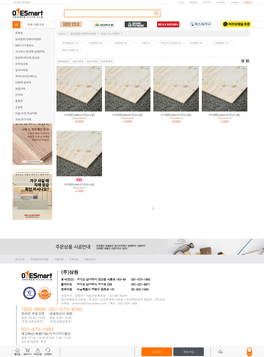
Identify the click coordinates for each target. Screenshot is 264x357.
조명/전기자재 (23, 119)
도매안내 (248, 2)
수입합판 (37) (95, 43)
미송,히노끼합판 (110, 33)
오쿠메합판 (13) (70, 43)
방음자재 (20, 88)
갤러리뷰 (247, 61)
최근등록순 (107, 61)
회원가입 (193, 2)
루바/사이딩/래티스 (26, 76)
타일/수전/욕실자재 (26, 113)
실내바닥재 (21, 70)
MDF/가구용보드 (24, 45)
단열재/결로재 (23, 82)
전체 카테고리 (37, 24)
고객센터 (234, 2)
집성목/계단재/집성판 (27, 57)
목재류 (19, 33)
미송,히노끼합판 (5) (171, 43)
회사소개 (20, 259)
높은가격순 (92, 61)
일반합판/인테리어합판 (28, 39)
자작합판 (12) (221, 43)
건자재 (19, 95)
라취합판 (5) (196, 43)
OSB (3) (146, 43)
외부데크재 (21, 64)
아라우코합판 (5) (70, 50)
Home (62, 33)
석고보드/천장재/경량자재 (30, 51)
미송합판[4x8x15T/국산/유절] (79, 184)
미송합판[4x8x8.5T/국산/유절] (79, 115)
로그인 (181, 2)
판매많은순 (63, 61)
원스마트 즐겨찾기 (22, 2)
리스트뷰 (242, 61)
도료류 (19, 107)
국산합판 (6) (120, 43)
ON (249, 351)
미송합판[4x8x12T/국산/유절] (176, 115)
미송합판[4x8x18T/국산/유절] (127, 115)
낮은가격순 (78, 61)
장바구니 (207, 2)
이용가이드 (90, 259)
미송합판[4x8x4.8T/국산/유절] (224, 115)
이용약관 (59, 259)
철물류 (19, 101)
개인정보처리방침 (39, 259)
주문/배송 (221, 2)
